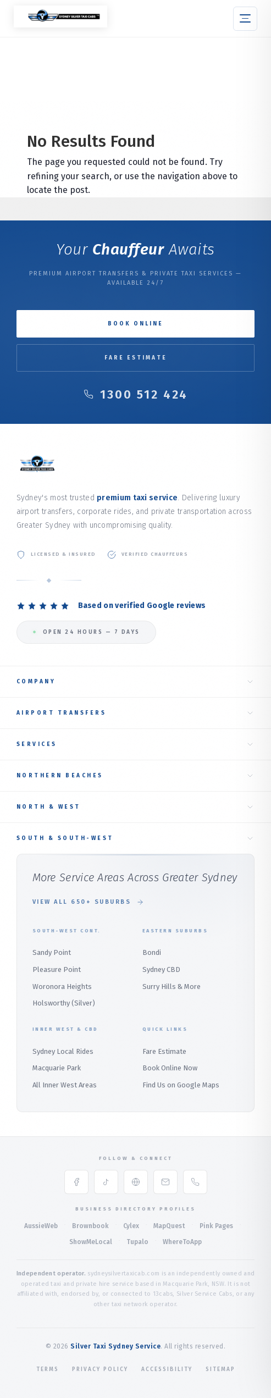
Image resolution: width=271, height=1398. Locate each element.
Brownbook (90, 1226)
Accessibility (166, 1369)
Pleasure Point (56, 969)
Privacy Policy (100, 1369)
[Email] (165, 1182)
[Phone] (195, 1182)
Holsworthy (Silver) (63, 1003)
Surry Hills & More (171, 986)
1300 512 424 (136, 394)
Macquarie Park (56, 1068)
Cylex (131, 1226)
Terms (47, 1369)
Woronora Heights (62, 986)
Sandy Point (51, 952)
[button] (245, 19)
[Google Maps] (136, 1182)
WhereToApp (182, 1242)
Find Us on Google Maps (180, 1085)
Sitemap (220, 1369)
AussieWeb (41, 1226)
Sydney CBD (161, 969)
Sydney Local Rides (62, 1051)
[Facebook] (76, 1182)
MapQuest (169, 1226)
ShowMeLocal (90, 1242)
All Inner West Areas (64, 1085)
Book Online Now (169, 1068)
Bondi (151, 952)
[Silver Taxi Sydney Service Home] (60, 24)
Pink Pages (216, 1226)
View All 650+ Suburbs (88, 902)
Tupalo (137, 1242)
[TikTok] (106, 1182)
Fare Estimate (135, 358)
